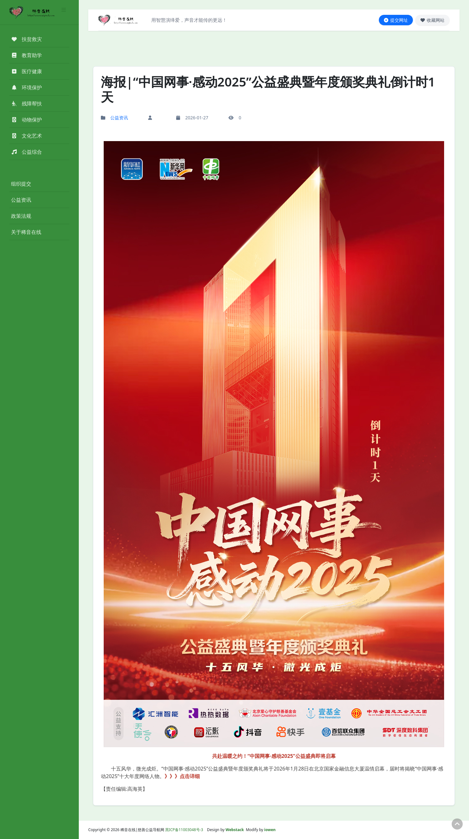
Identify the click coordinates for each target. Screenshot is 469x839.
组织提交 (21, 183)
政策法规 (21, 215)
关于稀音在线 (26, 232)
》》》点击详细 (182, 776)
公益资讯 (21, 199)
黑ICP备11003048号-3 (184, 829)
